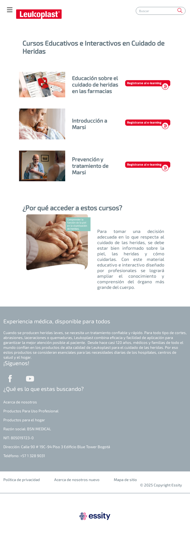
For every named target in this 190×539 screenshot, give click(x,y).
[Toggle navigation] (10, 10)
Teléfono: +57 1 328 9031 (24, 455)
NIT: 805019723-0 (18, 437)
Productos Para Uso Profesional (30, 411)
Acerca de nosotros (20, 402)
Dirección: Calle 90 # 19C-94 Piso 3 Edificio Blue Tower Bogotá (56, 446)
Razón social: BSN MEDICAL (27, 428)
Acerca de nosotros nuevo (76, 479)
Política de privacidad (21, 479)
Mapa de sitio (125, 479)
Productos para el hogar (24, 420)
